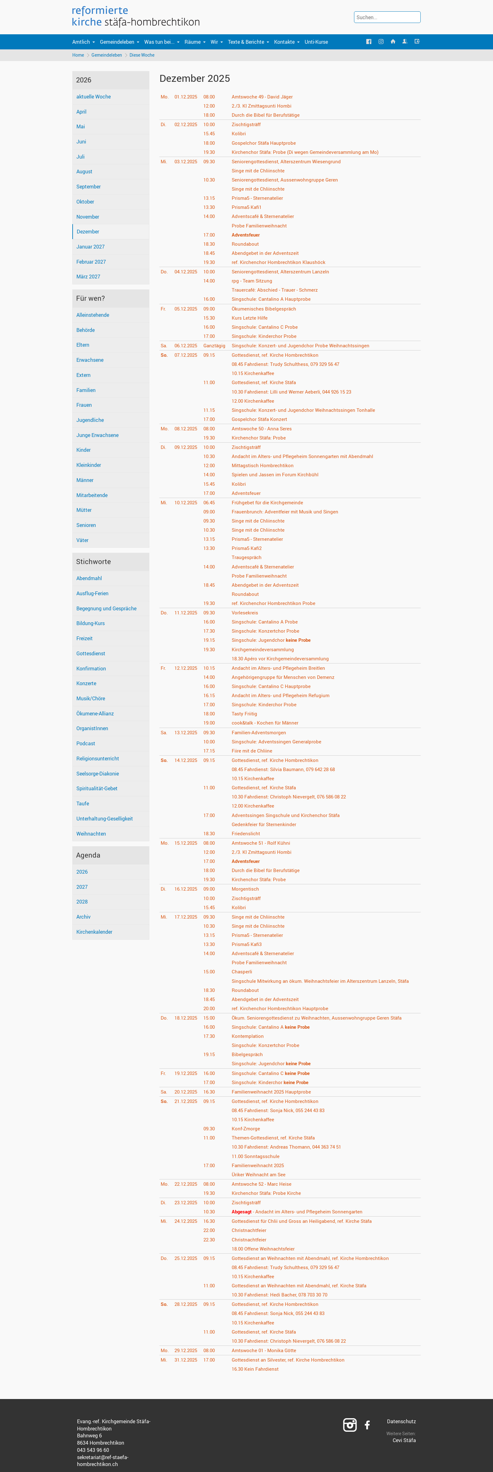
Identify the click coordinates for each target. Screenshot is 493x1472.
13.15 (210, 198)
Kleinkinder (88, 465)
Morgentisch (247, 889)
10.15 (210, 668)
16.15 (210, 695)
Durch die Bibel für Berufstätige (268, 115)
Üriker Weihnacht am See (261, 1175)
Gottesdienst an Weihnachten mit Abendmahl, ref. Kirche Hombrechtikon (314, 1258)
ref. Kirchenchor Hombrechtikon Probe (275, 603)
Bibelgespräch (248, 1054)
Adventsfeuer (247, 493)
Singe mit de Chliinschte (260, 171)
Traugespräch (248, 557)
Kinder (83, 450)
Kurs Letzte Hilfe (251, 318)
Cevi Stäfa (404, 1440)
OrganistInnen (92, 728)
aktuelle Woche (93, 97)
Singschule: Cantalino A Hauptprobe (273, 299)
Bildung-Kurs (90, 623)
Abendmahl (89, 578)
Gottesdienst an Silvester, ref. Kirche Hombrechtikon (291, 1360)
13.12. (186, 732)
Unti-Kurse (316, 41)
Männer (84, 480)
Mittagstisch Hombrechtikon (265, 465)
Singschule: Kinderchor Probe (265, 336)
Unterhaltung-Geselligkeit (104, 819)
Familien (86, 390)
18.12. (186, 1018)
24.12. (186, 1221)
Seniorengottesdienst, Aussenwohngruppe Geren (287, 180)
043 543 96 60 (93, 1450)
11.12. (186, 613)
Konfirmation (91, 668)
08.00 (210, 97)
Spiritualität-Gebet (97, 789)
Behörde (85, 330)
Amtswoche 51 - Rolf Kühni (263, 843)
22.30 (210, 1239)
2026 (82, 872)
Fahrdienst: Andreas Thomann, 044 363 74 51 (290, 1147)
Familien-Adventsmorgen (260, 732)
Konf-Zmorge (247, 1129)
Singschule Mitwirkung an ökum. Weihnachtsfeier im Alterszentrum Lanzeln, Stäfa (325, 981)
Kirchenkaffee (255, 373)
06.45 (210, 503)
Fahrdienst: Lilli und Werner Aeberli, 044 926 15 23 (295, 392)
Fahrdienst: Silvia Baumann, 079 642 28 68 (287, 769)
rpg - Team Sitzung (253, 281)
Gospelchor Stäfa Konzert (262, 419)
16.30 (210, 1092)
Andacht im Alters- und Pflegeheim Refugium (283, 695)
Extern (83, 375)
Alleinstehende (92, 315)
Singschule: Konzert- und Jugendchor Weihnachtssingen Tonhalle (306, 410)
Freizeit (84, 638)
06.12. (186, 346)
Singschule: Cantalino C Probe (266, 327)
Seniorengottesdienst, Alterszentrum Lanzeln (283, 272)
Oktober (85, 202)
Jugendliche (90, 420)
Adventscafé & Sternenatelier (265, 216)
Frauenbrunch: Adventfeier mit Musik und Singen (287, 512)
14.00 (210, 216)
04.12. (186, 272)
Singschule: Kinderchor (272, 1082)
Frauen (84, 405)
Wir (214, 41)
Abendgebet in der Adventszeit (267, 253)
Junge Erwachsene (97, 435)
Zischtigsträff (248, 124)
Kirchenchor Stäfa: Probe (261, 438)
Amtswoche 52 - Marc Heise (264, 1184)
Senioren (86, 525)
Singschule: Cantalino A (273, 1027)
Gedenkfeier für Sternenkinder (266, 824)
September (88, 187)
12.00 (210, 106)
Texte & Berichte (246, 41)
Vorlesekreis (246, 613)
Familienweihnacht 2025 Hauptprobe (274, 1092)
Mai (80, 127)
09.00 (210, 308)
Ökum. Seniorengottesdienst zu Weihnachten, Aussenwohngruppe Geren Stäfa (320, 1018)
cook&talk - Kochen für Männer (267, 723)
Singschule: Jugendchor (273, 640)
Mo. (165, 97)
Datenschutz (401, 1422)
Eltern (82, 345)
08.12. (186, 429)
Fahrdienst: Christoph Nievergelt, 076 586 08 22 (292, 797)
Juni (81, 142)
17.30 (210, 631)
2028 (82, 902)
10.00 (210, 124)
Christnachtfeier (251, 1230)
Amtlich (81, 41)
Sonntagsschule (258, 1156)
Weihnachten (91, 834)
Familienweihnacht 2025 (260, 1165)
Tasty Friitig (246, 714)
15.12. (186, 843)
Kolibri (240, 134)
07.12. (186, 355)
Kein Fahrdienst (257, 1369)
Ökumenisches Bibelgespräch (266, 308)
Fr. (163, 308)
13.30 (210, 207)
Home (78, 55)
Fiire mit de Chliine (253, 751)
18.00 (210, 115)
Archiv (83, 917)
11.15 (210, 410)
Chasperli (243, 972)
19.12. (186, 1073)
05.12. (186, 308)
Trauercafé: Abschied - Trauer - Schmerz (277, 290)
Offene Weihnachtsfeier (266, 1248)
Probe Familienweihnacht (261, 225)
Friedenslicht (247, 834)
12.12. (186, 668)
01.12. (186, 97)
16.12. (186, 889)
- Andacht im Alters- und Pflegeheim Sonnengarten (300, 1212)
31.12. (186, 1360)
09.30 (210, 162)
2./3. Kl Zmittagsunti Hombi (264, 106)
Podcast (85, 744)
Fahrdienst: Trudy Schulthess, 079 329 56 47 (289, 364)
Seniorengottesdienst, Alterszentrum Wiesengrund (288, 162)
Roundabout (247, 244)
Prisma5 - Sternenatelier (259, 198)
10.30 (210, 180)
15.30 (210, 318)
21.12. (186, 1101)
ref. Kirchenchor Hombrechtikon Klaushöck (281, 262)
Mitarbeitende (92, 495)
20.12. (186, 1092)
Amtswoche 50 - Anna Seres (264, 429)
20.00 (210, 1008)
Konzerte (86, 683)
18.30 (210, 244)
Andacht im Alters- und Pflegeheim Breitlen (281, 668)
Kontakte (284, 41)
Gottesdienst (90, 654)
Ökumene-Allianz (95, 714)
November (87, 217)
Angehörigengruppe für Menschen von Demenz (285, 677)
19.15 (210, 640)
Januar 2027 (90, 247)
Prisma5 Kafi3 (248, 944)
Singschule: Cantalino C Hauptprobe (273, 686)
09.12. (186, 447)
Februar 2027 (91, 262)
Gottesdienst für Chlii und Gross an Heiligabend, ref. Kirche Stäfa (305, 1221)
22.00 (210, 1230)
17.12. (186, 917)
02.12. (186, 124)
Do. (164, 272)
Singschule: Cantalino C (273, 1073)
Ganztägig (216, 346)
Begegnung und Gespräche (106, 609)
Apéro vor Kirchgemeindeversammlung (283, 658)
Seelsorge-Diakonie (97, 773)
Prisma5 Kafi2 (248, 548)
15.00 (210, 972)
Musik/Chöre (90, 699)
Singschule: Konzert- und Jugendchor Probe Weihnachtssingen (303, 346)
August (84, 172)
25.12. (186, 1258)
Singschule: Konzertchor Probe (267, 631)
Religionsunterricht (97, 759)
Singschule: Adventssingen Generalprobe (278, 741)
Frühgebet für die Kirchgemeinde (269, 503)
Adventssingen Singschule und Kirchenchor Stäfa (288, 815)
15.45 (210, 134)
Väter (82, 540)
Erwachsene (89, 360)
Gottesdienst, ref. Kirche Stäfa (266, 382)
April (81, 112)
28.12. (186, 1304)
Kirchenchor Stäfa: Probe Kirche (268, 1193)
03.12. (186, 162)
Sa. (164, 346)
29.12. (186, 1350)
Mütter (83, 510)
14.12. (186, 760)
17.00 (210, 235)
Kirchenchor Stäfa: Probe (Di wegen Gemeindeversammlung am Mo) (309, 152)
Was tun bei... (159, 41)
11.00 (210, 382)
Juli (80, 157)
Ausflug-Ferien (92, 593)
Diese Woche (143, 55)
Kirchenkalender (94, 932)
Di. (164, 124)
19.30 (210, 152)
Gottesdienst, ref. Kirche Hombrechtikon (277, 355)
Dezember (88, 232)
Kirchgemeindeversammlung (264, 649)
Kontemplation (249, 1036)
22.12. (186, 1184)
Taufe (82, 804)
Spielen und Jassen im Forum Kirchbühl (277, 475)
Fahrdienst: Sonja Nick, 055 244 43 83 (282, 1110)
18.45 (210, 253)
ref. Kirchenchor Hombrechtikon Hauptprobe (282, 1008)
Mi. (164, 162)
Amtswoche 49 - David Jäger (265, 97)
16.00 (210, 299)
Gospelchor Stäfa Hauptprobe (266, 143)
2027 (82, 887)
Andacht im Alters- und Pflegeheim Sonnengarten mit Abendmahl (306, 456)
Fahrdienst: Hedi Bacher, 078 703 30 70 (283, 1295)
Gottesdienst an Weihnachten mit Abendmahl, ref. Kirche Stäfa (303, 1286)
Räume (193, 41)
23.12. (186, 1203)
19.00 (210, 723)
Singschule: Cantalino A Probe (266, 622)
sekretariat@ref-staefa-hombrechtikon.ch (102, 1461)
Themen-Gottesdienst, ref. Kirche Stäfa (276, 1138)
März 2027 (88, 277)
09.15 (210, 355)
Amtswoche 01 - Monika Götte (267, 1350)
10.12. (186, 503)
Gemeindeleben (117, 41)
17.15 (210, 751)
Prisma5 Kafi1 (248, 207)
